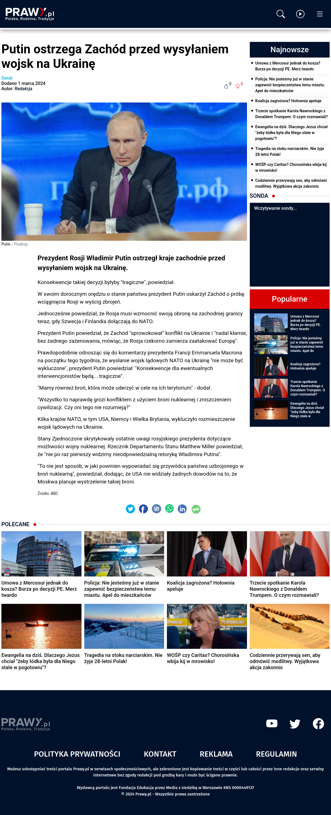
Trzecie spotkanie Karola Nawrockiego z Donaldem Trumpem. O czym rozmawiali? (291, 114)
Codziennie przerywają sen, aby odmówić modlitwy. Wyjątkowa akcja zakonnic (291, 183)
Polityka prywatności (77, 754)
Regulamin (276, 754)
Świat (7, 78)
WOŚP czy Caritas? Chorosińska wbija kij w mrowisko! (291, 167)
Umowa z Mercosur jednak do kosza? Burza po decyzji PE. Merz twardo (287, 66)
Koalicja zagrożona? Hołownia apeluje (288, 101)
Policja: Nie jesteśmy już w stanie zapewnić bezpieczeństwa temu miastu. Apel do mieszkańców (290, 85)
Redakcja (23, 88)
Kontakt (160, 754)
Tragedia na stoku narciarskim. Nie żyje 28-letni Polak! (289, 151)
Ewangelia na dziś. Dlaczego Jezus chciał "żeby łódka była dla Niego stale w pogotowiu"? (291, 133)
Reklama (216, 754)
